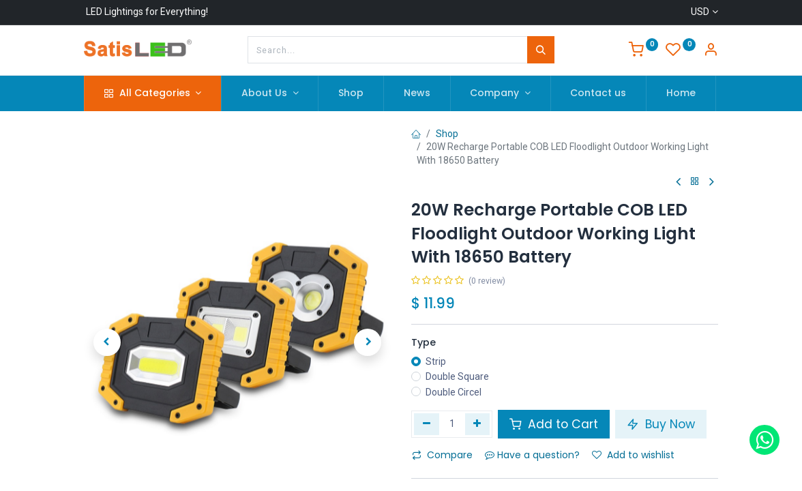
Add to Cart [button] (553, 424)
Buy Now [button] (661, 424)
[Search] (540, 49)
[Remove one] (426, 424)
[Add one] (477, 424)
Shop (447, 133)
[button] (107, 312)
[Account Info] (710, 51)
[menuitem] (350, 93)
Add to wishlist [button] (633, 455)
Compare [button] (442, 455)
